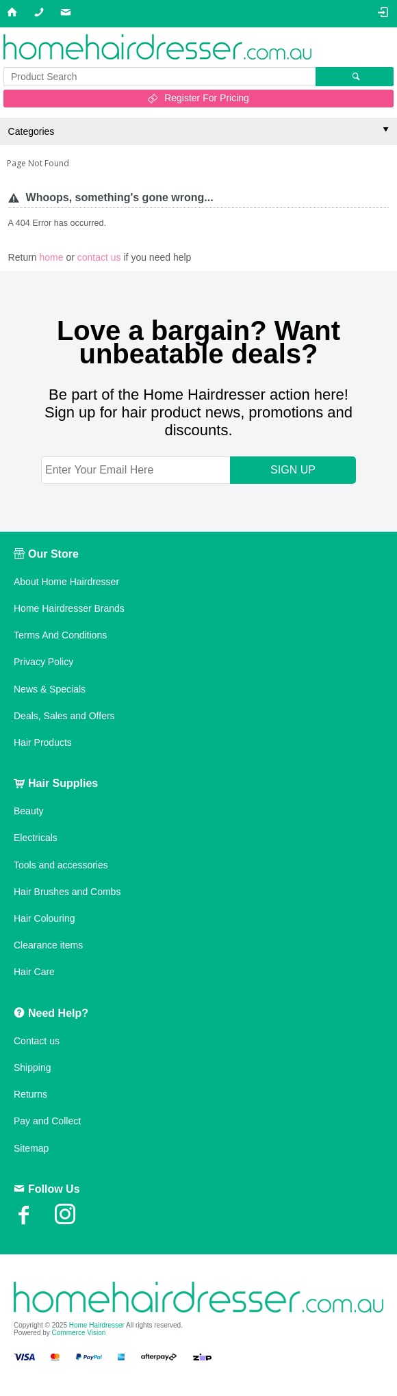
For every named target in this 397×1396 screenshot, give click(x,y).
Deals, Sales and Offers (64, 715)
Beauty (29, 810)
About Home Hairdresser (66, 581)
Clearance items (48, 945)
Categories (31, 131)
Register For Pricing (206, 97)
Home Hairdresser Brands (69, 608)
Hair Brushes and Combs (67, 891)
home (52, 257)
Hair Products (43, 742)
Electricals (35, 837)
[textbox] (159, 76)
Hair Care (34, 971)
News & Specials (50, 689)
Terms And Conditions (60, 635)
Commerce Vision (79, 1332)
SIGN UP (293, 470)
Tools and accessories (61, 864)
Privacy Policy (43, 661)
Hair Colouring (44, 918)
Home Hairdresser (97, 1325)
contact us (99, 257)
